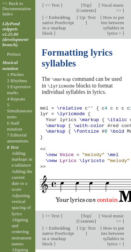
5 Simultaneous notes (19, 111)
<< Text (52, 5)
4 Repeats (16, 99)
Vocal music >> (112, 7)
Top (86, 5)
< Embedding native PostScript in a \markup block (58, 25)
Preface (14, 54)
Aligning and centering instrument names (21, 231)
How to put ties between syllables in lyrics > (112, 25)
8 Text (13, 147)
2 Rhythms (17, 80)
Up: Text (87, 17)
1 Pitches (15, 74)
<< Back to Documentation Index (16, 8)
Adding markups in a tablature (22, 159)
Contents (86, 10)
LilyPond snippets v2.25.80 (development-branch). (15, 34)
